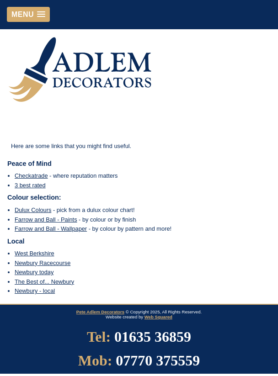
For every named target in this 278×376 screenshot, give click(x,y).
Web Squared (158, 316)
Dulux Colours (33, 210)
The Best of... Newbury (44, 281)
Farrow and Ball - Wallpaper (51, 228)
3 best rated (30, 185)
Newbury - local (35, 290)
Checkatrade (31, 175)
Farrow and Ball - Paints (46, 219)
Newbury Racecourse (42, 262)
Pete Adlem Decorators (100, 311)
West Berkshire (34, 253)
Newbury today (34, 272)
